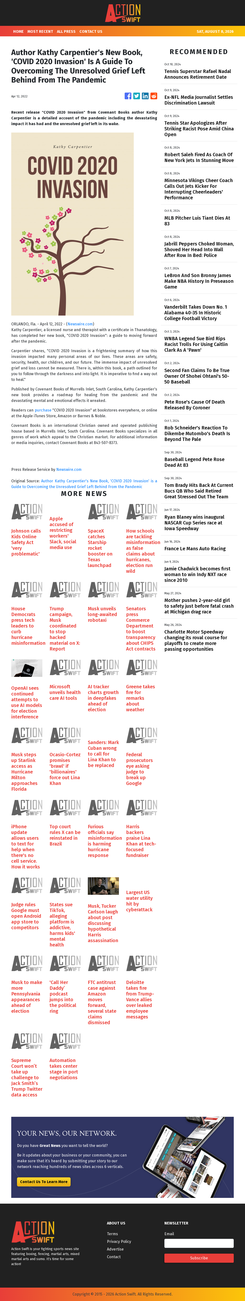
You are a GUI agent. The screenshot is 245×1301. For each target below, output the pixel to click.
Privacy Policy (119, 1241)
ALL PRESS (66, 31)
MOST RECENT (40, 31)
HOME (18, 31)
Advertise (115, 1249)
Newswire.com (80, 324)
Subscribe (199, 1258)
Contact (114, 1257)
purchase (43, 410)
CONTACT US (90, 31)
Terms (112, 1234)
